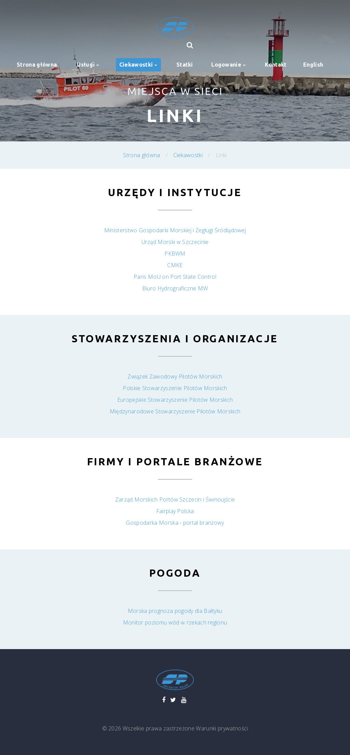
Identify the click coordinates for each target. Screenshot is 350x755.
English (313, 64)
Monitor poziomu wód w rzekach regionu (175, 622)
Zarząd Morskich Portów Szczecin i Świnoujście (175, 499)
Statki (184, 64)
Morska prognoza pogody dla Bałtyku (175, 611)
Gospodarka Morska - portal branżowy (175, 522)
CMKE (175, 265)
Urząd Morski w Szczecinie (175, 242)
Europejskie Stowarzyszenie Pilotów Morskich (175, 399)
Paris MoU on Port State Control (175, 276)
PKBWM (175, 253)
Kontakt (275, 64)
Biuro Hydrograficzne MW (175, 288)
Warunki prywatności (222, 728)
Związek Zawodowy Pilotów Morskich (175, 376)
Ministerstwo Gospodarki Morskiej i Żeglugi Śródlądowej (175, 230)
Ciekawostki (136, 64)
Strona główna (37, 64)
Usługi (86, 64)
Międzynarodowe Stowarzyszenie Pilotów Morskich (175, 411)
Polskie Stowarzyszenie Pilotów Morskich (175, 388)
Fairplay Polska (175, 511)
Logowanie (226, 64)
